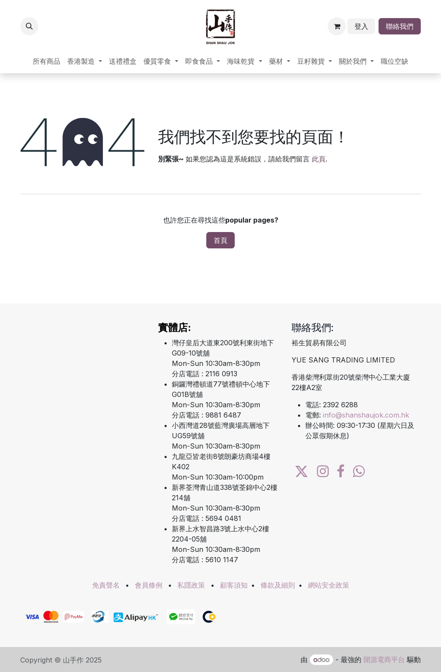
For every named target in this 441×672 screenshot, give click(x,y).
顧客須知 (234, 585)
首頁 (220, 240)
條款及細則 (278, 585)
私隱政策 (191, 585)
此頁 (319, 159)
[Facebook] (340, 471)
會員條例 (148, 585)
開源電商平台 (384, 659)
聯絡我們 (399, 26)
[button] (29, 26)
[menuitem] (46, 61)
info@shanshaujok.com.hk (366, 415)
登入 (361, 26)
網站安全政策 (328, 585)
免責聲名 (106, 585)
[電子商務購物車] (337, 26)
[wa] (358, 471)
